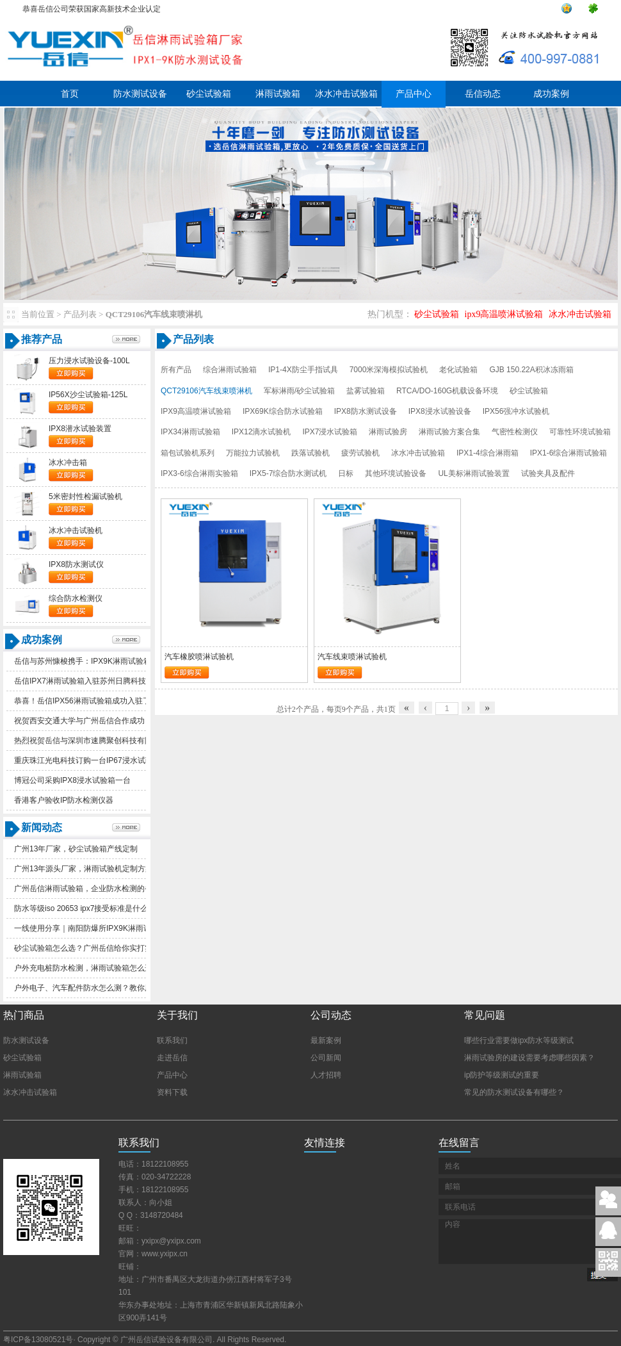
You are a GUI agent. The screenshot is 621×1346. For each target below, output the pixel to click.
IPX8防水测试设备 (365, 411)
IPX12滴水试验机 (261, 431)
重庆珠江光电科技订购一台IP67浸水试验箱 (87, 760)
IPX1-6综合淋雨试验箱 (569, 452)
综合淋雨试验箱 (230, 369)
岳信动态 (483, 94)
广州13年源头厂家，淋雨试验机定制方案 (83, 868)
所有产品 (176, 369)
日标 (345, 473)
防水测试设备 (140, 94)
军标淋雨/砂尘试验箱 (299, 390)
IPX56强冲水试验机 (516, 411)
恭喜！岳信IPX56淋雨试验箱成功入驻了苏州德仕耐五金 (109, 700)
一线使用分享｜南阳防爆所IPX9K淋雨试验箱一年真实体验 (113, 928)
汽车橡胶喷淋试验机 (199, 656)
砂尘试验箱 (208, 94)
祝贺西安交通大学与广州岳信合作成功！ (83, 720)
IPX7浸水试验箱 (329, 431)
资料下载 (172, 1092)
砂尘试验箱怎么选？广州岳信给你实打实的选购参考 (102, 948)
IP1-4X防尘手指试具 (303, 369)
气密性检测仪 (515, 431)
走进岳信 (172, 1057)
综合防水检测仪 (75, 598)
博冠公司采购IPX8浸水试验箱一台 (72, 780)
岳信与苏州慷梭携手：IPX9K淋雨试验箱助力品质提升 (105, 661)
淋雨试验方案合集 (449, 431)
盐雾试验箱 (365, 390)
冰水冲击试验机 (75, 530)
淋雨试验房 (388, 431)
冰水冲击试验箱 (346, 94)
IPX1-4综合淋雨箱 (487, 452)
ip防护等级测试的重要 (501, 1075)
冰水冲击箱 (68, 462)
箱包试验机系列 (187, 452)
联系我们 (172, 1040)
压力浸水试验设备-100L (89, 360)
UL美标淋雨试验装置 (473, 473)
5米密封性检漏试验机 (85, 496)
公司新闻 (325, 1057)
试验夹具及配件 (548, 473)
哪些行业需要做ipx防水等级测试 (519, 1040)
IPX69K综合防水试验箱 (283, 411)
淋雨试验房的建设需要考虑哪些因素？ (529, 1057)
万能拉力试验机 (253, 452)
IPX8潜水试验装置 (80, 428)
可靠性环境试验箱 (580, 431)
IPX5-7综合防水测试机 (288, 473)
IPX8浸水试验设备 (439, 411)
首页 (70, 94)
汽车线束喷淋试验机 (352, 656)
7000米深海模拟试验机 (389, 369)
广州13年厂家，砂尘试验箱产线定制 (76, 848)
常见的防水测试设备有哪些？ (514, 1092)
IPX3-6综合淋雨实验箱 (199, 473)
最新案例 (325, 1040)
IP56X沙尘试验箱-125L (88, 394)
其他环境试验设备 (395, 473)
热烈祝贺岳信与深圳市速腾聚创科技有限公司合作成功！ (110, 740)
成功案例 (551, 94)
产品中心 (413, 94)
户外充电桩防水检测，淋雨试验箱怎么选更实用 (94, 968)
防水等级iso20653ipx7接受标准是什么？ (85, 908)
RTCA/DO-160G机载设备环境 (447, 390)
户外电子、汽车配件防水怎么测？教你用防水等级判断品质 (114, 987)
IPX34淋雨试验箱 (190, 431)
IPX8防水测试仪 (76, 564)
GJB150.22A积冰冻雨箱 (531, 369)
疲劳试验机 (360, 452)
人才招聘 (325, 1075)
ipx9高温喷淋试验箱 (504, 314)
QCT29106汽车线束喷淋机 (206, 390)
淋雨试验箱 (277, 94)
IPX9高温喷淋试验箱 (196, 411)
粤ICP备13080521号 (38, 1339)
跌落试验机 (310, 452)
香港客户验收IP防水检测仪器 (63, 800)
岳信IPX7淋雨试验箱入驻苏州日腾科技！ (84, 681)
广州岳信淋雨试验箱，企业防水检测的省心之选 (94, 888)
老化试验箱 (458, 369)
